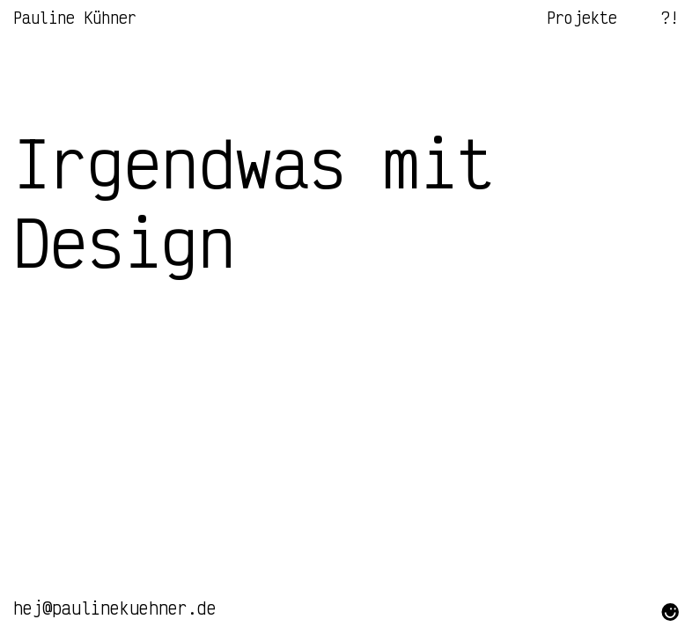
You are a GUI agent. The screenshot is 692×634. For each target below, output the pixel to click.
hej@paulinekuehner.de (115, 608)
